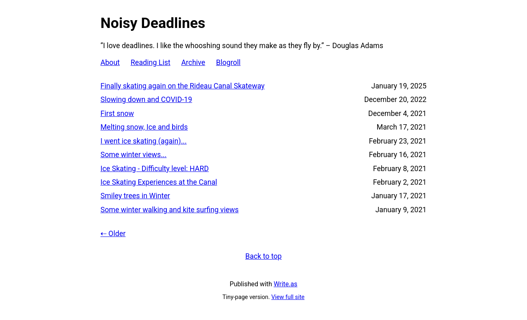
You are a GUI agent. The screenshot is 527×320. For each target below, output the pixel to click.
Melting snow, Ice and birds (144, 127)
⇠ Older (113, 234)
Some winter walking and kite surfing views (169, 210)
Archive (193, 62)
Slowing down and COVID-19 (146, 99)
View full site (288, 297)
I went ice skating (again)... (143, 141)
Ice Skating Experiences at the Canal (158, 182)
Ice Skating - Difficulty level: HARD (154, 169)
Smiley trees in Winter (135, 196)
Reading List (150, 62)
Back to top (263, 256)
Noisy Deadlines (152, 23)
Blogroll (228, 62)
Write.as (286, 284)
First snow (117, 113)
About (110, 62)
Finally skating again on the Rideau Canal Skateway (182, 86)
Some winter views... (133, 155)
